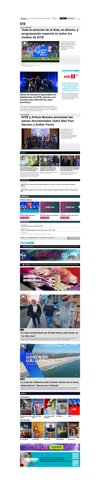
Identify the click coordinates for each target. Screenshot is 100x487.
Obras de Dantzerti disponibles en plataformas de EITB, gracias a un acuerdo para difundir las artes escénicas (38, 98)
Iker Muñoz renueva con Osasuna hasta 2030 (32, 226)
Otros (49, 18)
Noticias (31, 18)
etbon (27, 265)
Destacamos (28, 247)
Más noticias (25, 180)
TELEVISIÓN (27, 243)
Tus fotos (70, 237)
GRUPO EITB (70, 18)
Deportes (36, 18)
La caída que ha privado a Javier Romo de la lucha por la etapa (36, 234)
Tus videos (70, 239)
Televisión (41, 18)
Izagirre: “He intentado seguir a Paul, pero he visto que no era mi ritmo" (38, 230)
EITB (22, 24)
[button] (79, 207)
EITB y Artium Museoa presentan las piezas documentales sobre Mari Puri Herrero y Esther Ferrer (48, 121)
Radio (45, 18)
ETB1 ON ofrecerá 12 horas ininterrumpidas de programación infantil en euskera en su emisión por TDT (70, 87)
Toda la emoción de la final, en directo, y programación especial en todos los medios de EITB (50, 33)
